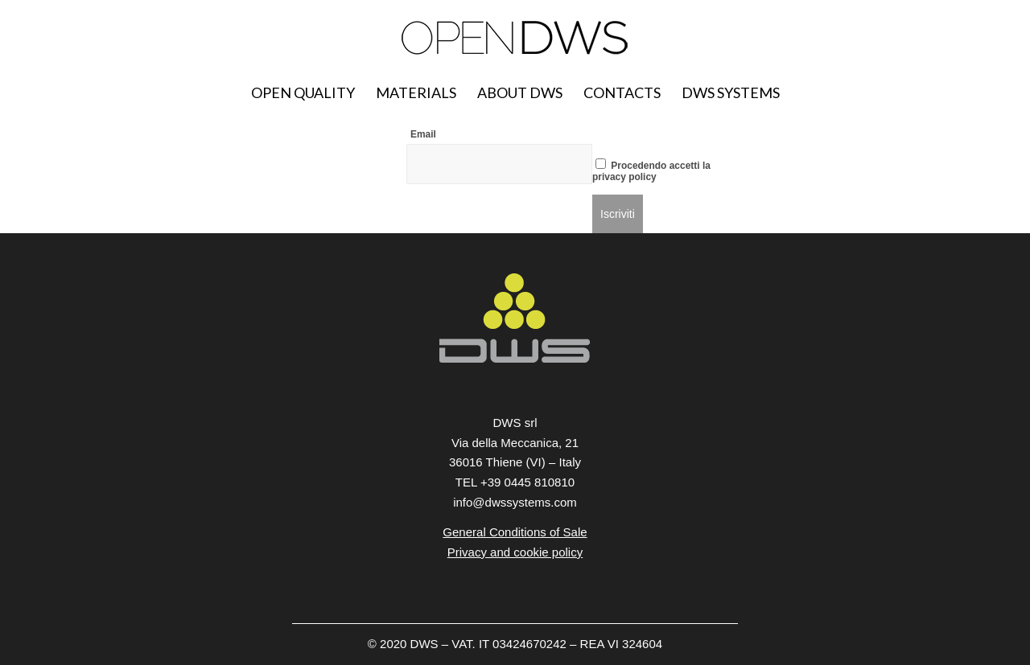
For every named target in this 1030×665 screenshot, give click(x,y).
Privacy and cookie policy (515, 552)
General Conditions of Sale (515, 532)
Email (423, 134)
